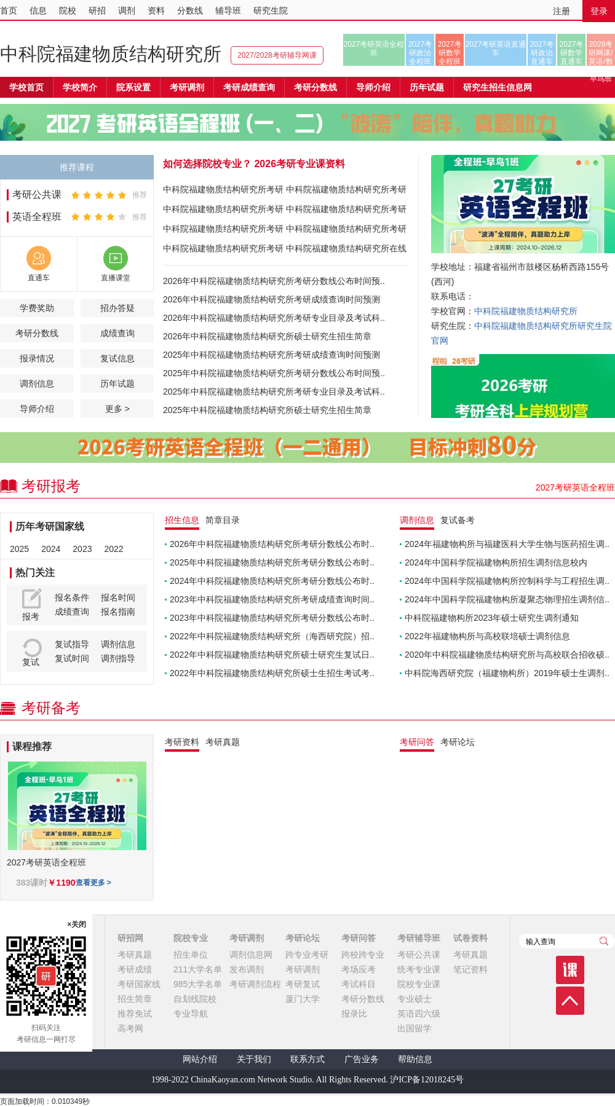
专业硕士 (414, 999)
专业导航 (190, 1013)
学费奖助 (37, 308)
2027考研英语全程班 (374, 48)
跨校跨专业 (362, 954)
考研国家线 (139, 984)
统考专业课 (418, 969)
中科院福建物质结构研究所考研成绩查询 (223, 211)
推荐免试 (134, 1013)
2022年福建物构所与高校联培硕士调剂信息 (487, 636)
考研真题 (134, 954)
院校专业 (190, 938)
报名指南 (118, 612)
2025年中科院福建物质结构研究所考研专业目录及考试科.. (274, 391)
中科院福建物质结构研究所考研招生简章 (223, 191)
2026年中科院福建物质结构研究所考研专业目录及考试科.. (274, 318)
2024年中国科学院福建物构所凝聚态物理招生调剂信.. (507, 599)
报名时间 (118, 597)
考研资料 (182, 742)
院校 (67, 10)
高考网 (130, 1028)
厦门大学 (302, 999)
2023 (82, 549)
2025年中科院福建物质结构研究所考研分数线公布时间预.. (274, 373)
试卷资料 (470, 938)
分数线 (190, 10)
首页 (8, 10)
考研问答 (358, 938)
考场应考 (358, 969)
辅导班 (228, 10)
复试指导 (72, 644)
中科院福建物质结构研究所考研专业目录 (346, 191)
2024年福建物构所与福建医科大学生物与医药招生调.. (507, 544)
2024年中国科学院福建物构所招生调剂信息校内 (496, 562)
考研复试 (302, 984)
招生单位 (190, 954)
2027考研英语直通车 (496, 48)
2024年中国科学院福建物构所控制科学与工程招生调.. (507, 581)
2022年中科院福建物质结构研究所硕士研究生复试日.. (272, 655)
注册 (561, 11)
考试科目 (358, 984)
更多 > (117, 409)
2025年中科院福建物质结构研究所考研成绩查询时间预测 (271, 355)
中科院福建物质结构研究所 (110, 54)
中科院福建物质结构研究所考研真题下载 (346, 231)
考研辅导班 (418, 938)
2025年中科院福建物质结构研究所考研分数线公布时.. (272, 562)
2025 (19, 549)
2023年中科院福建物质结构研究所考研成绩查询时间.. (272, 599)
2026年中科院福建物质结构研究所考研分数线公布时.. (272, 544)
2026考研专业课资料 (299, 164)
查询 (604, 941)
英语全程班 (37, 216)
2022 (113, 549)
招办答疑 (117, 308)
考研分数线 (36, 333)
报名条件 (72, 597)
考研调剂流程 (255, 984)
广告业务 (361, 1059)
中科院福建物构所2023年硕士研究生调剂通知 (492, 618)
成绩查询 (117, 333)
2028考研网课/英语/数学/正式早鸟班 (601, 53)
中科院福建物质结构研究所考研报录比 (223, 250)
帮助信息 (415, 1059)
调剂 (126, 10)
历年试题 (117, 383)
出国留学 (414, 1028)
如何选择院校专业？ (207, 164)
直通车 (39, 278)
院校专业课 (418, 984)
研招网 (130, 938)
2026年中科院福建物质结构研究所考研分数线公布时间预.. (274, 281)
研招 (97, 10)
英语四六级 (418, 1013)
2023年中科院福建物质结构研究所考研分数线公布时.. (272, 618)
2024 (50, 549)
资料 (156, 10)
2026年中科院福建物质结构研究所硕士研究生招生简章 (267, 336)
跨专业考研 (306, 954)
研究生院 (270, 10)
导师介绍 (373, 87)
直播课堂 (115, 278)
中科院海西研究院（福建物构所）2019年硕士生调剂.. (507, 673)
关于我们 (254, 1059)
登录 (599, 11)
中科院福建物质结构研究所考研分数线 (223, 231)
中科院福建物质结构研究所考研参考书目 (346, 211)
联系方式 (307, 1059)
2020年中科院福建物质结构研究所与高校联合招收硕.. (507, 655)
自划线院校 (194, 999)
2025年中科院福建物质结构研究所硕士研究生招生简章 (267, 410)
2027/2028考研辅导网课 (277, 55)
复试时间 (72, 658)
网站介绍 (200, 1059)
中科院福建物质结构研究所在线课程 (346, 250)
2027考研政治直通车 (542, 53)
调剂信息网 (250, 954)
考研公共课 (37, 194)
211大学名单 (197, 969)
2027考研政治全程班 (420, 53)
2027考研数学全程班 (450, 53)
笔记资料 (470, 969)
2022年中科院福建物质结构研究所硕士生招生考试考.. (272, 673)
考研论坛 (302, 938)
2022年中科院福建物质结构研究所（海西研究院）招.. (272, 636)
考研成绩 (134, 969)
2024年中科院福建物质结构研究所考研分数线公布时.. (272, 581)
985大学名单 (197, 984)
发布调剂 (246, 969)
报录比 (354, 1013)
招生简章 (134, 999)
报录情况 (37, 358)
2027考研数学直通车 (572, 53)
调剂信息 (37, 383)
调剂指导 (118, 658)
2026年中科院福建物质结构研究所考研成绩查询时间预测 (271, 299)
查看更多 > (93, 882)
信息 (38, 10)
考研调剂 (187, 87)
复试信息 (117, 358)
